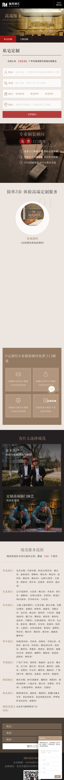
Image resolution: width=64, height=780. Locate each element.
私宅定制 (8, 39)
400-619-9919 (32, 758)
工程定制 (24, 39)
